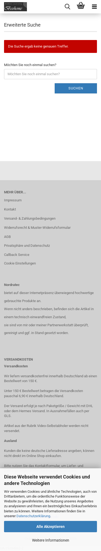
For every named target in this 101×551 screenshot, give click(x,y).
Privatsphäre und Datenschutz (27, 246)
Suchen (75, 88)
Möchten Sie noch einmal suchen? (30, 65)
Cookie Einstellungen (20, 263)
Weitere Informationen (50, 540)
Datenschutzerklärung (33, 516)
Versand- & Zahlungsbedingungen (29, 218)
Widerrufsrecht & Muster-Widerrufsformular (37, 228)
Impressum (13, 200)
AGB (7, 237)
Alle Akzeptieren (50, 526)
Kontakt (10, 209)
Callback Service (16, 255)
